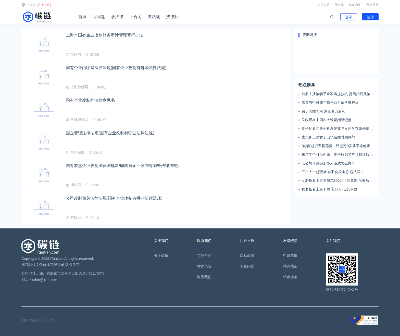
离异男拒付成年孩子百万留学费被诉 (330, 102)
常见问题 (247, 266)
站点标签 (290, 277)
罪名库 (339, 5)
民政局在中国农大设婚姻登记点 (327, 120)
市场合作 (204, 255)
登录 (348, 17)
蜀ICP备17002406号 (37, 320)
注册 (370, 17)
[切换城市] (44, 5)
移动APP (355, 5)
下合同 (135, 17)
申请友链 (290, 255)
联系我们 (204, 277)
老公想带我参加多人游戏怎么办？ (328, 163)
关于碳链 (161, 255)
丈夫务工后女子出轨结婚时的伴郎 (328, 137)
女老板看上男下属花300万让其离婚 (329, 189)
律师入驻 (323, 5)
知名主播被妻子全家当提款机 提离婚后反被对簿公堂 (338, 94)
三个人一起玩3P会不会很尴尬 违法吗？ (333, 172)
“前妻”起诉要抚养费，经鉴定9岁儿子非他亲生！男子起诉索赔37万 (336, 146)
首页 (82, 17)
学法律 (117, 17)
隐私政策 (247, 255)
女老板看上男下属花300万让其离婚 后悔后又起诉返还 (337, 180)
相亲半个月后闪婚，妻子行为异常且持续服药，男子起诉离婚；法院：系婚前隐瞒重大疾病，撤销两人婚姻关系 (337, 154)
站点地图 (290, 266)
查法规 (154, 17)
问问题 (99, 17)
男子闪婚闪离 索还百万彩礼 (323, 111)
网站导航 (372, 5)
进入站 (31, 5)
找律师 (172, 17)
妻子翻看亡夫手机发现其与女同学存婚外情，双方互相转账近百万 (337, 128)
